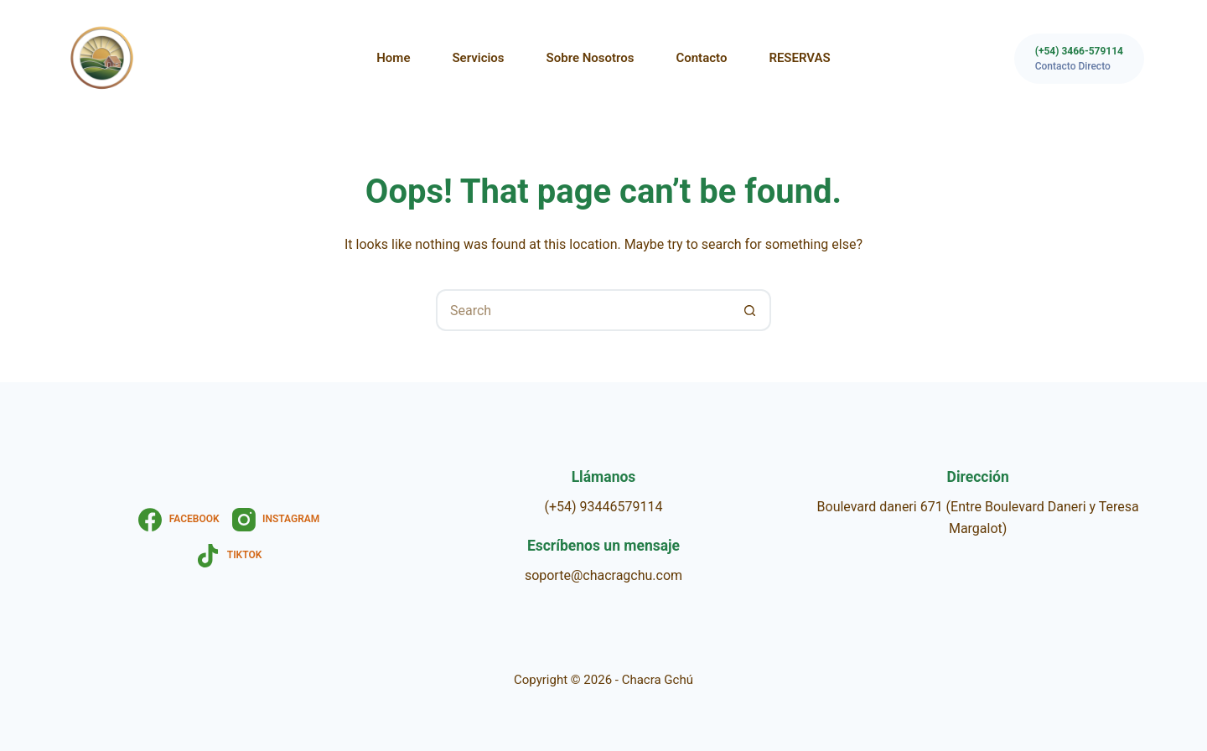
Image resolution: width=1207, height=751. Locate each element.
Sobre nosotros (591, 57)
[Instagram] (276, 519)
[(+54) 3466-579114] (1079, 59)
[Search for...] (582, 310)
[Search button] (750, 310)
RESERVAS (799, 57)
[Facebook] (178, 519)
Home (393, 57)
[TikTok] (229, 555)
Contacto (701, 57)
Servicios (478, 57)
